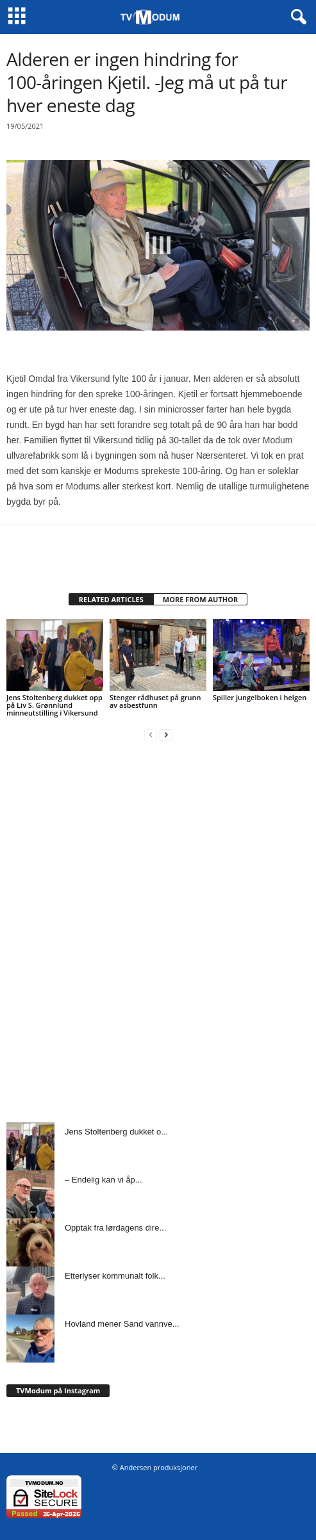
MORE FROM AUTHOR (200, 599)
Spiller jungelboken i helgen (259, 697)
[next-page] (166, 734)
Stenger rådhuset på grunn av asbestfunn (155, 701)
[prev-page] (150, 734)
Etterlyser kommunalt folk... (115, 1276)
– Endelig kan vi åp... (103, 1179)
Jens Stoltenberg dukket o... (116, 1131)
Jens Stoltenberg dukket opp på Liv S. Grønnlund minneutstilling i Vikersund (54, 704)
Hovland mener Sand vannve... (122, 1324)
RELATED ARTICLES (111, 599)
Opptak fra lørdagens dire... (115, 1228)
